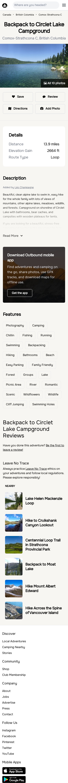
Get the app (20, 293)
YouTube (8, 754)
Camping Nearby (13, 647)
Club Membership (14, 675)
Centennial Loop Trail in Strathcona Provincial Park (42, 545)
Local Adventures (14, 641)
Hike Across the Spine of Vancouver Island (43, 610)
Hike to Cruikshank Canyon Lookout (41, 522)
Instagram (9, 730)
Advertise (8, 702)
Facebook (9, 736)
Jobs (5, 697)
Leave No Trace (36, 469)
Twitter (7, 748)
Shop (5, 669)
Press (6, 708)
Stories (7, 653)
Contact (7, 714)
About (6, 691)
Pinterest (8, 742)
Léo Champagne (24, 187)
